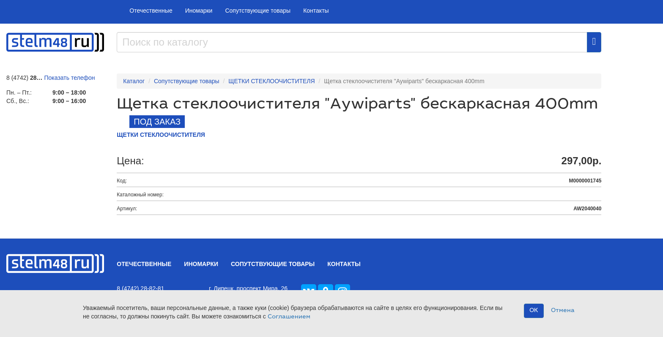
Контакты (316, 10)
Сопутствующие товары (257, 10)
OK (533, 311)
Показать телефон (69, 77)
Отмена (563, 311)
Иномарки (199, 10)
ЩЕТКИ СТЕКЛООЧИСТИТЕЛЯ (271, 81)
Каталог (134, 81)
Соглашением (289, 317)
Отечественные (150, 10)
